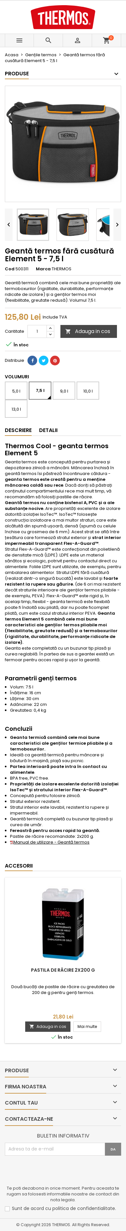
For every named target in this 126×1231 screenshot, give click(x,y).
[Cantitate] (37, 331)
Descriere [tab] (18, 430)
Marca (43, 269)
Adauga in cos (87, 331)
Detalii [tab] (48, 430)
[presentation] (54, 1171)
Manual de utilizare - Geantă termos (49, 842)
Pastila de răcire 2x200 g (63, 970)
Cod (10, 269)
